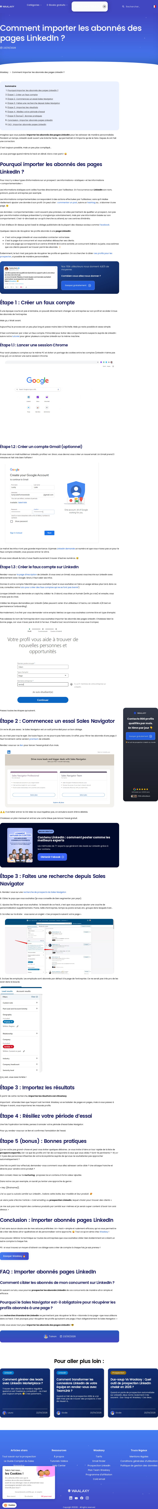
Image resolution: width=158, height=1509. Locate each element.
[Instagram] (87, 1495)
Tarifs (99, 1453)
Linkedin (8, 1369)
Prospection (118, 1369)
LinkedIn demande (66, 545)
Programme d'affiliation (99, 1471)
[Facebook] (81, 1495)
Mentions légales (139, 1453)
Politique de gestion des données (139, 1462)
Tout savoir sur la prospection (19, 1453)
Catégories (36, 5)
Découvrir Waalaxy (86, 5)
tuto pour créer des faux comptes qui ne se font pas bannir (49, 584)
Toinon (50, 1333)
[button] (9, 1505)
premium (33, 736)
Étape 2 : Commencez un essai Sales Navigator (30, 95)
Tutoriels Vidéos (59, 1458)
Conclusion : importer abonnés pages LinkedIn (30, 117)
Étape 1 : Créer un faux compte (23, 91)
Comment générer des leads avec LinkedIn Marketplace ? (22, 1378)
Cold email (99, 1476)
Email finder (99, 1458)
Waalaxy (104, 1228)
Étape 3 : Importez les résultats (23, 104)
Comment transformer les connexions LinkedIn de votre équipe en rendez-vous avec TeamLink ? (76, 1382)
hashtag (91, 199)
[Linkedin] (70, 1495)
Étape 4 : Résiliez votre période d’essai (26, 108)
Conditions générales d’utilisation (139, 1458)
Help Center (59, 1462)
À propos (59, 1453)
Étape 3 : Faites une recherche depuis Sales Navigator (34, 100)
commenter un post (67, 199)
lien (21, 742)
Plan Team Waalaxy (99, 1467)
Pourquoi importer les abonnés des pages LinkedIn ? (33, 87)
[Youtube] (76, 1495)
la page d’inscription (27, 571)
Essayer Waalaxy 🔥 (14, 1253)
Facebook (104, 221)
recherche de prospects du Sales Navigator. (45, 889)
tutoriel (15, 333)
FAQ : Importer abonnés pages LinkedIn (27, 121)
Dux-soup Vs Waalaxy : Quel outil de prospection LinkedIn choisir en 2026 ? (130, 1380)
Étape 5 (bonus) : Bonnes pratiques (25, 112)
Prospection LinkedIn (99, 1462)
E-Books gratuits (59, 5)
